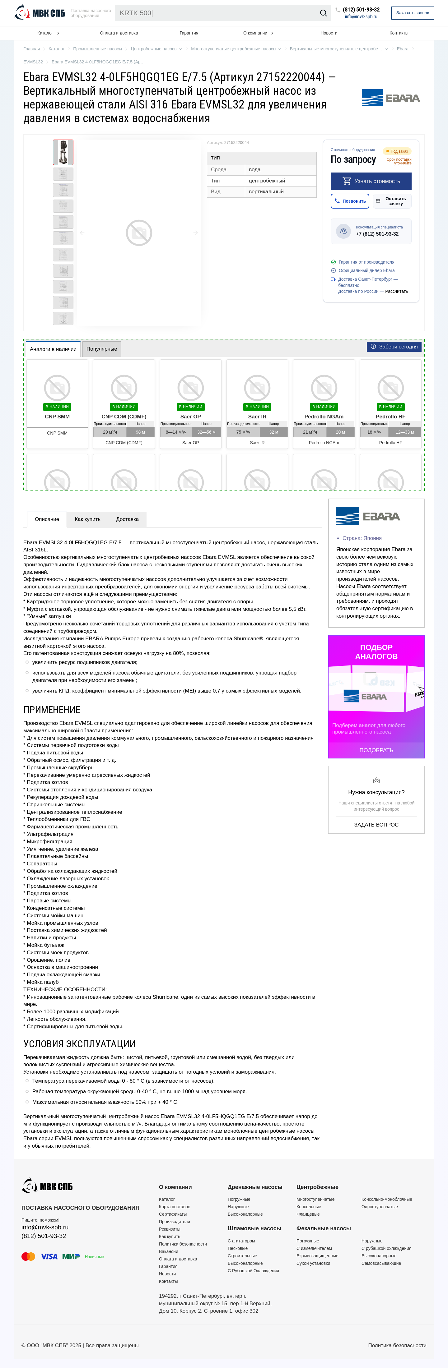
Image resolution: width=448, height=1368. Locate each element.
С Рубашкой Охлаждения (253, 1270)
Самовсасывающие (381, 1263)
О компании (175, 1187)
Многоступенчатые (315, 1199)
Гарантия (189, 32)
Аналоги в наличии (53, 349)
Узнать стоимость (371, 181)
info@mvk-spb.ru (361, 16)
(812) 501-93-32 (361, 10)
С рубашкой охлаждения (386, 1248)
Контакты (399, 32)
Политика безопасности (183, 1243)
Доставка (127, 519)
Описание (47, 519)
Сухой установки (313, 1263)
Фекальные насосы (323, 1228)
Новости (328, 32)
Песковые (238, 1248)
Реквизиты (169, 1229)
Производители (174, 1221)
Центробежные (317, 1187)
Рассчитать (396, 291)
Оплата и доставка (119, 32)
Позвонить (350, 201)
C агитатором (241, 1240)
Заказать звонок (412, 12)
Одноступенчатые (380, 1206)
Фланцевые (308, 1214)
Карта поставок (174, 1206)
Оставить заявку (391, 201)
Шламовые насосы (254, 1228)
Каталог (167, 1199)
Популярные (101, 349)
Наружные (238, 1206)
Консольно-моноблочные (387, 1199)
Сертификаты (173, 1214)
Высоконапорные (245, 1214)
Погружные (239, 1199)
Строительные (242, 1255)
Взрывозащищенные (317, 1255)
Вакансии (168, 1251)
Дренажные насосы (255, 1187)
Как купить (87, 519)
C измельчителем (314, 1248)
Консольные (308, 1206)
